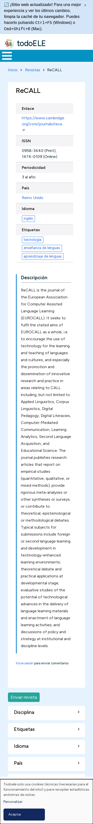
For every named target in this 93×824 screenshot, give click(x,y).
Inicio (13, 70)
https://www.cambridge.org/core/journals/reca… (43, 123)
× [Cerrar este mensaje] (85, 5)
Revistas (32, 70)
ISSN (26, 140)
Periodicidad (33, 167)
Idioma (28, 208)
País (25, 188)
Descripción (34, 277)
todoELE (31, 43)
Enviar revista (24, 697)
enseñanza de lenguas (42, 248)
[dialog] (46, 801)
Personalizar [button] (13, 802)
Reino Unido (32, 197)
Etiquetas (31, 229)
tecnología (32, 239)
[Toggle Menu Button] (7, 56)
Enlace (28, 108)
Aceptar (14, 814)
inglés (28, 218)
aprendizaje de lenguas (43, 256)
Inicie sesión (24, 663)
